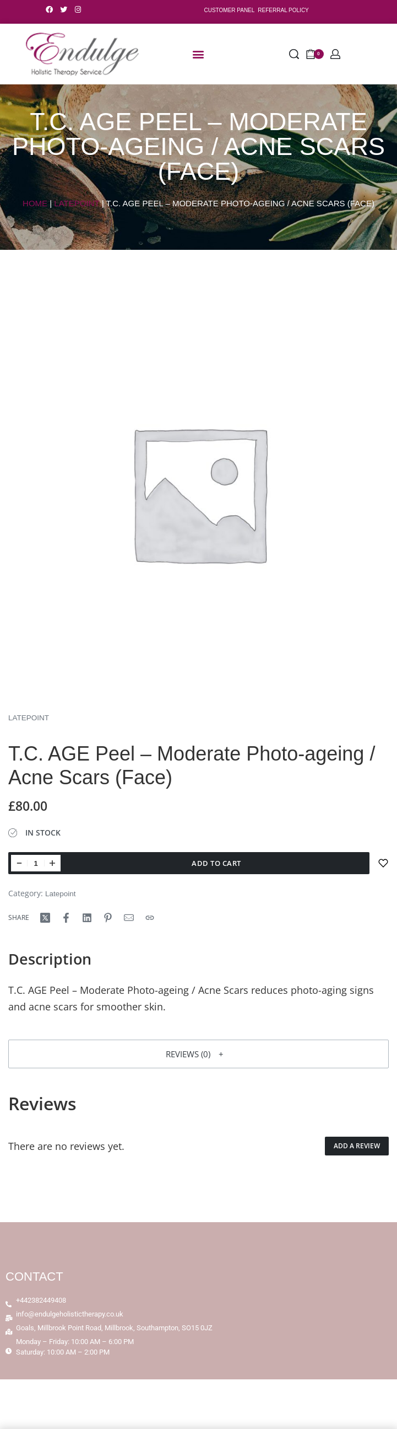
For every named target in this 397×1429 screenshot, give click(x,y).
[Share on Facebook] (66, 918)
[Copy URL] (150, 918)
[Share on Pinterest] (108, 918)
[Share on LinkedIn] (87, 918)
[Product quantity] (35, 863)
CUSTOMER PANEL (229, 10)
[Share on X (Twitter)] (45, 918)
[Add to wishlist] (383, 863)
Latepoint (76, 203)
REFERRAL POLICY (283, 10)
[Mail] (129, 918)
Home (35, 203)
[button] (198, 54)
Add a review (357, 1145)
